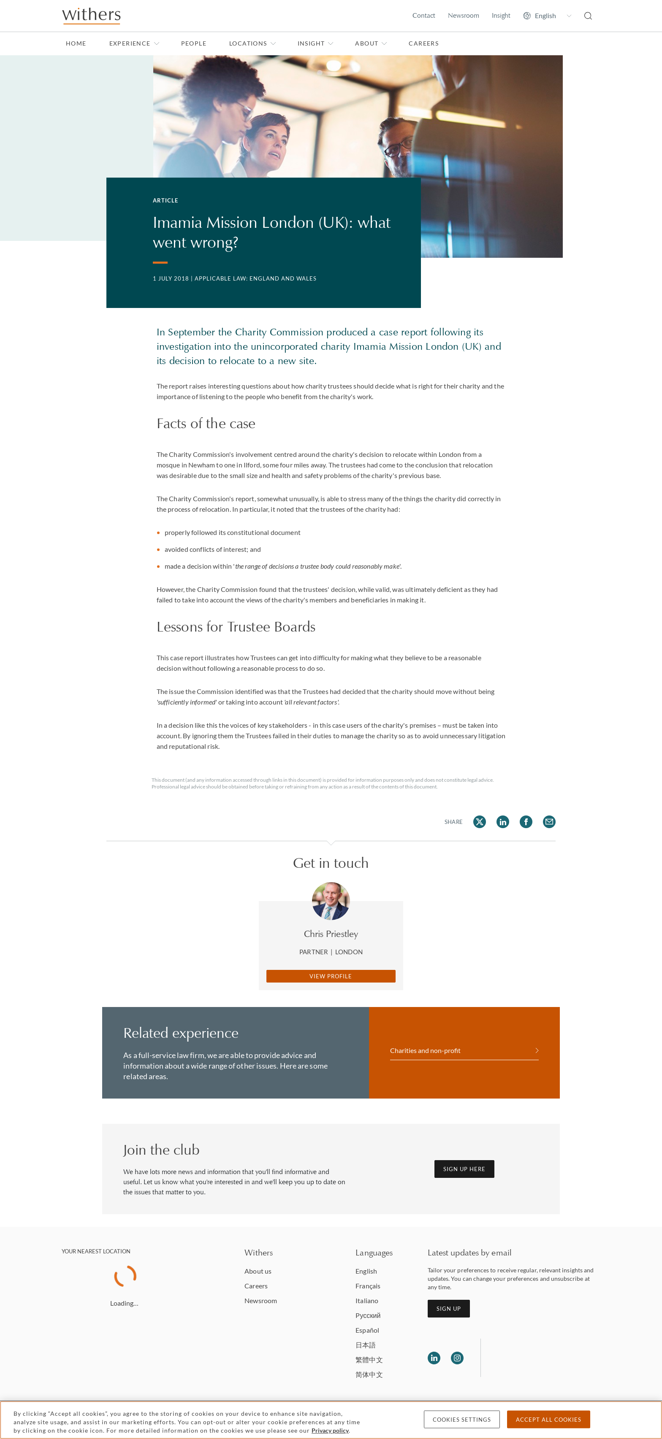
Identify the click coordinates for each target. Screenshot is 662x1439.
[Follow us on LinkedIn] (434, 1358)
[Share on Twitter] (479, 821)
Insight (501, 15)
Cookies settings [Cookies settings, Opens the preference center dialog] (462, 1419)
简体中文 (369, 1374)
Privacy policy (330, 1430)
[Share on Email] (549, 821)
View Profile (330, 976)
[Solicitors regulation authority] (530, 1358)
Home (76, 43)
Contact (423, 15)
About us (257, 1271)
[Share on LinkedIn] (502, 821)
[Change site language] (547, 16)
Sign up (449, 1308)
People (193, 43)
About (371, 43)
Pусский (367, 1315)
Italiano (366, 1300)
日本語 (365, 1345)
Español (367, 1330)
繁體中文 (369, 1359)
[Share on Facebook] (526, 821)
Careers (424, 43)
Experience (134, 43)
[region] (331, 1420)
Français (367, 1286)
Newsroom (463, 15)
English (366, 1271)
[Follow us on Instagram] (457, 1358)
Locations (252, 43)
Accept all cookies (548, 1419)
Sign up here (464, 1169)
